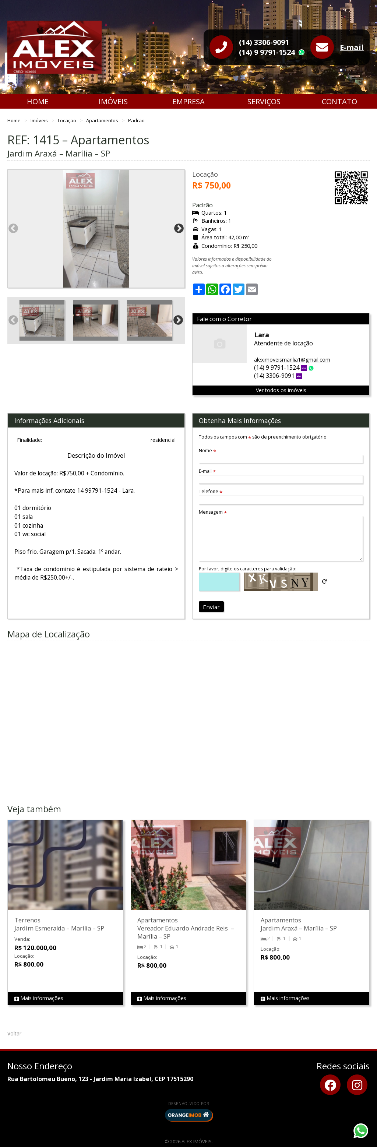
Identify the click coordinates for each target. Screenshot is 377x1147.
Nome (207, 450)
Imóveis (113, 101)
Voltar (14, 1033)
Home (38, 101)
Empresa (188, 101)
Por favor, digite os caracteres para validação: (247, 569)
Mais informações (38, 998)
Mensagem (213, 512)
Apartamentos (102, 120)
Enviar (211, 607)
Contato (339, 101)
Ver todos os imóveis (281, 390)
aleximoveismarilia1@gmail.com (292, 359)
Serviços (264, 101)
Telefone (210, 491)
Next (178, 228)
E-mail (352, 47)
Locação (67, 120)
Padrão (136, 120)
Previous (13, 228)
